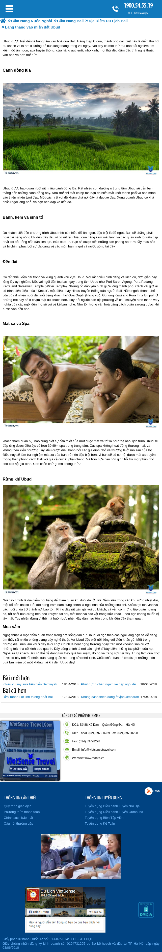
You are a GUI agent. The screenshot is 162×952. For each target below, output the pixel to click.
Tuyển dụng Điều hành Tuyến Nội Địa (112, 806)
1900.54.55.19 (138, 5)
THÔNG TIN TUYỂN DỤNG (103, 798)
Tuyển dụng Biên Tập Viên (104, 818)
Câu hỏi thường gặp (18, 823)
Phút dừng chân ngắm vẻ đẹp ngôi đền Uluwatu (110, 684)
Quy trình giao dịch (17, 806)
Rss (149, 791)
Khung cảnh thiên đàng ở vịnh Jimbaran (110, 697)
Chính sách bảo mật (18, 818)
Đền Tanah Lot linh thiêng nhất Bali (28, 697)
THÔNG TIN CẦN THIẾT (20, 798)
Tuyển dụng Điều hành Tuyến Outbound (114, 812)
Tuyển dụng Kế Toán (100, 823)
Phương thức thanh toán (22, 812)
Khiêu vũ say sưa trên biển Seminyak (30, 684)
